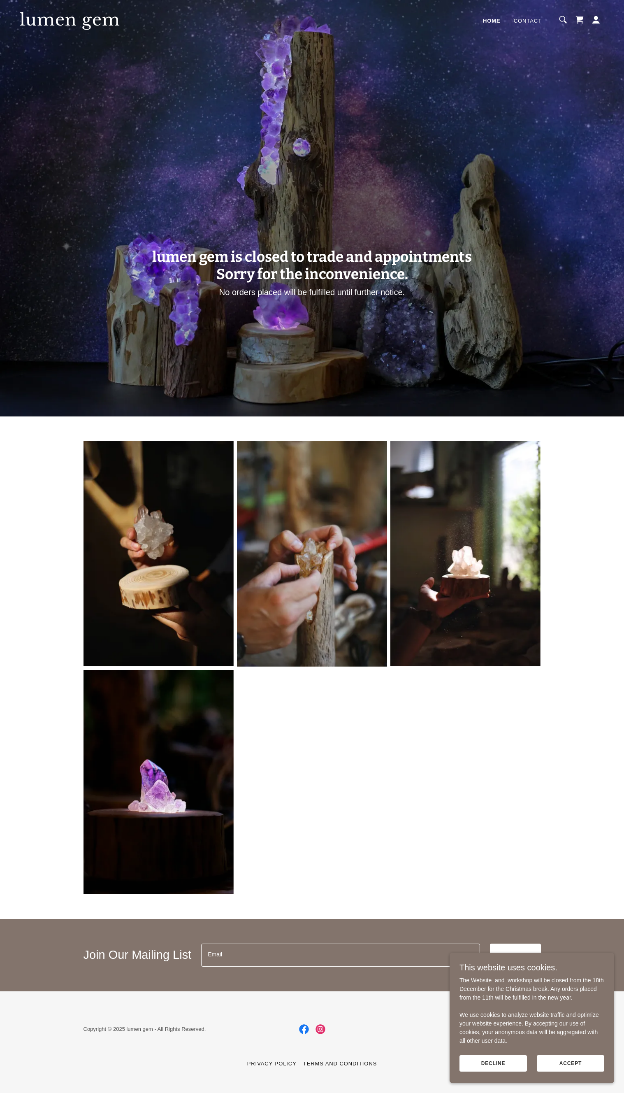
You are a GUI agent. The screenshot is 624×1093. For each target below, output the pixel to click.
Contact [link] (528, 21)
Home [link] (492, 21)
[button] (596, 20)
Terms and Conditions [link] (340, 1063)
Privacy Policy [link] (272, 1063)
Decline (493, 1063)
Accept (570, 1063)
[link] (101, 23)
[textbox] (340, 955)
